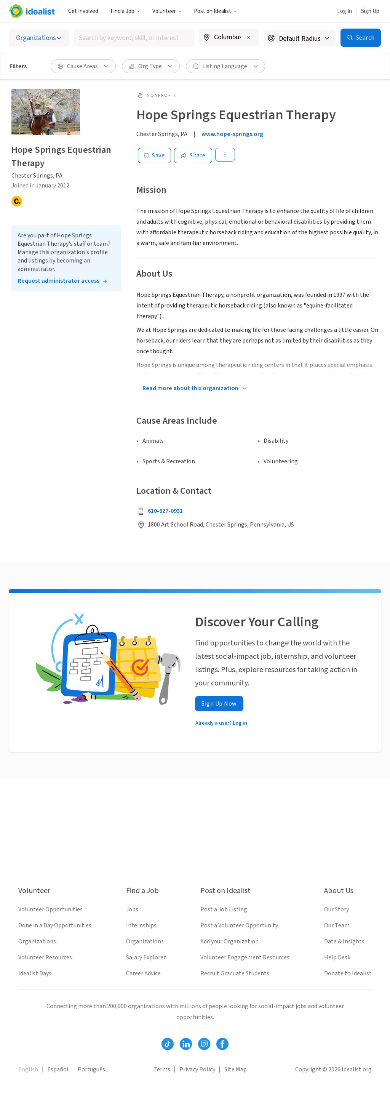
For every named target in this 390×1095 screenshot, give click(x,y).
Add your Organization (229, 941)
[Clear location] (248, 37)
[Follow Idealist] (167, 1044)
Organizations (37, 941)
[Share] (193, 155)
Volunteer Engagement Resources (244, 957)
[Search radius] (300, 38)
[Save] (154, 155)
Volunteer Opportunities (50, 909)
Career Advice (143, 973)
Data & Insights (344, 941)
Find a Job (125, 11)
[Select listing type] (39, 37)
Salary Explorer (146, 957)
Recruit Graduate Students (234, 973)
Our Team (337, 925)
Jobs (132, 909)
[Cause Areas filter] (83, 66)
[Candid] (16, 201)
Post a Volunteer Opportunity (239, 925)
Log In (344, 11)
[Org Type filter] (151, 66)
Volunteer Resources (45, 957)
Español (58, 1069)
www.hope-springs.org (232, 134)
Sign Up (370, 11)
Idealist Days (34, 973)
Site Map (235, 1069)
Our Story (336, 909)
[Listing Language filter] (225, 66)
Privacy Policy (197, 1069)
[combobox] (134, 38)
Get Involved (83, 11)
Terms (161, 1069)
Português (91, 1069)
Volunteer (167, 11)
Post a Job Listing (223, 909)
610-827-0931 (165, 511)
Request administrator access (58, 281)
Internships (141, 925)
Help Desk (337, 957)
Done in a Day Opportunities (54, 925)
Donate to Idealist (348, 973)
